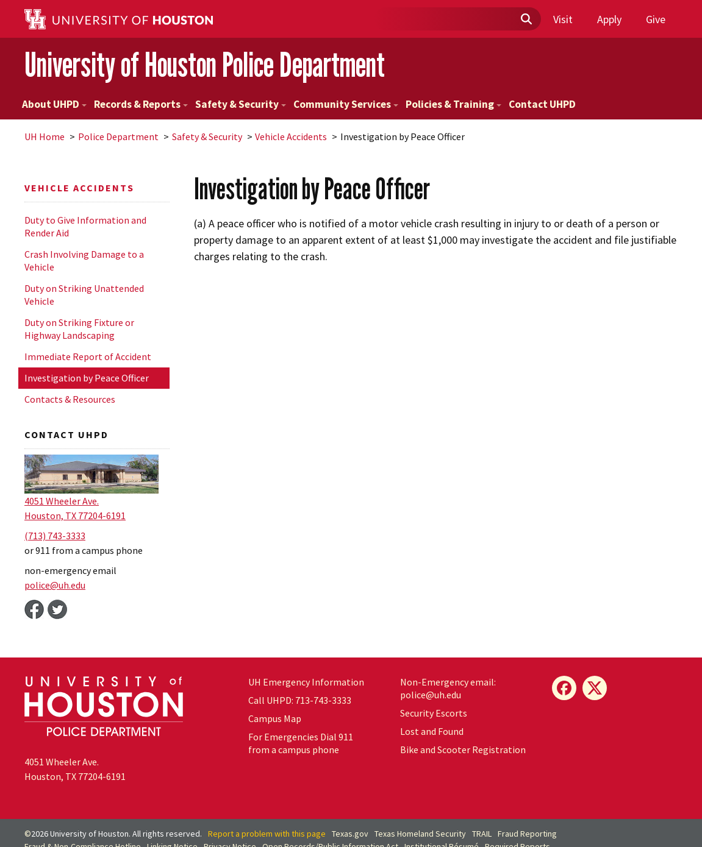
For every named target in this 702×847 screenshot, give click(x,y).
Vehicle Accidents (291, 136)
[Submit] (526, 19)
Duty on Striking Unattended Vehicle (84, 294)
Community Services (345, 104)
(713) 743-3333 (54, 536)
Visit (563, 19)
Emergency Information (306, 682)
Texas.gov (350, 833)
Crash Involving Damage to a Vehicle (84, 260)
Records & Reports (141, 104)
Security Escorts (433, 713)
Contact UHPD (542, 104)
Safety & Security (240, 104)
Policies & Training (453, 104)
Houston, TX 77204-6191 (75, 515)
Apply (609, 19)
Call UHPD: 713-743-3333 (299, 700)
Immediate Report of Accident (87, 356)
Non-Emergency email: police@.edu (448, 688)
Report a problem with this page (267, 833)
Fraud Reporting (527, 833)
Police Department (118, 136)
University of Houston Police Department (204, 64)
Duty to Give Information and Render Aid (85, 226)
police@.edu (54, 585)
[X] (594, 688)
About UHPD (54, 104)
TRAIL (482, 833)
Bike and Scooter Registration (463, 749)
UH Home (44, 136)
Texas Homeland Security (420, 833)
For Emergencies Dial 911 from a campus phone (300, 743)
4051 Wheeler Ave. (61, 501)
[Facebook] (564, 688)
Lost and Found (432, 731)
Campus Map (274, 718)
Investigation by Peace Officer (86, 378)
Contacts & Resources (69, 399)
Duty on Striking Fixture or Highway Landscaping (79, 328)
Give (655, 19)
